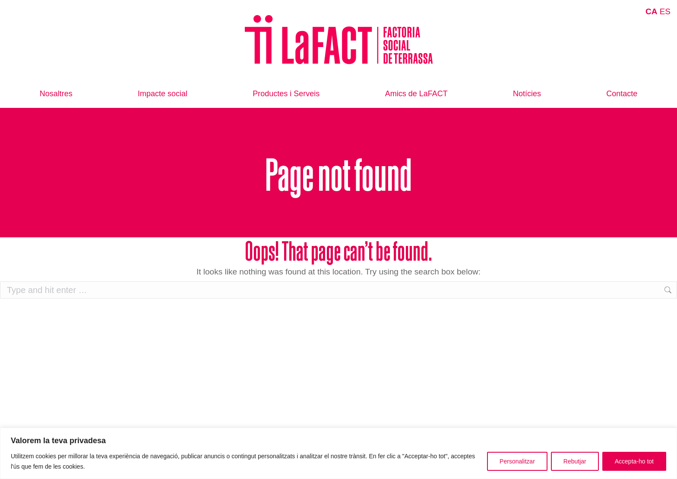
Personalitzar (517, 461)
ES (665, 11)
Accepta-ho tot (634, 461)
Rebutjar (574, 461)
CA (651, 11)
